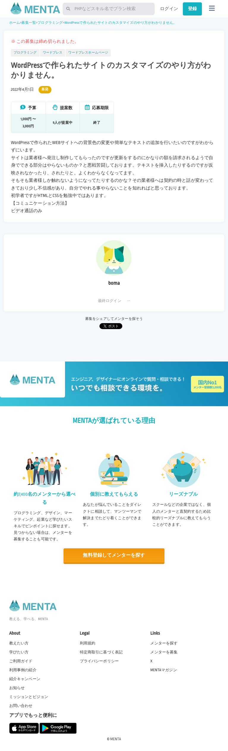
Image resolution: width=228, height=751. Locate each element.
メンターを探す (164, 643)
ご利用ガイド (21, 661)
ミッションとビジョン (28, 696)
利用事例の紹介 (23, 670)
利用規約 (88, 643)
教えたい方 (19, 643)
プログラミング (50, 23)
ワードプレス (53, 52)
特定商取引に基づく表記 (101, 652)
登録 (192, 8)
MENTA (115, 739)
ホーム (14, 23)
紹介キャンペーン (24, 679)
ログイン (169, 8)
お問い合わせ (21, 706)
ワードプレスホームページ (88, 52)
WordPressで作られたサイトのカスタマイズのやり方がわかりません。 (120, 23)
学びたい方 (19, 652)
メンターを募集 (164, 652)
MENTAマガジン (163, 670)
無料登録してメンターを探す (114, 555)
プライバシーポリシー (99, 661)
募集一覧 (28, 23)
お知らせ (17, 688)
